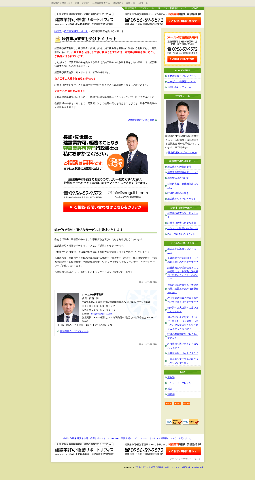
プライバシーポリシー (181, 459)
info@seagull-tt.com (101, 313)
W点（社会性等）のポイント (182, 228)
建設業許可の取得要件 (179, 166)
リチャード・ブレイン (179, 383)
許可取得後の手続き (178, 193)
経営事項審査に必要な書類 (141, 120)
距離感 (171, 394)
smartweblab (197, 467)
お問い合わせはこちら (183, 21)
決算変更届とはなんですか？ (182, 353)
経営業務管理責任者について (182, 172)
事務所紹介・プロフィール (139, 8)
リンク (197, 459)
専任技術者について (178, 178)
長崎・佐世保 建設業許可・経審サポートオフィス (84, 18)
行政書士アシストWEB (145, 467)
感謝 (169, 388)
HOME (194, 8)
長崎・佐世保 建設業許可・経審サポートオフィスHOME (91, 438)
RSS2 (178, 403)
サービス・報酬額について (172, 8)
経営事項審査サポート (76, 31)
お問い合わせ (185, 438)
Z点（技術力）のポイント (181, 234)
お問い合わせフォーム (179, 87)
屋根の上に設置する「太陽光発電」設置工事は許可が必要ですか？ (182, 288)
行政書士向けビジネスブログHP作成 (173, 467)
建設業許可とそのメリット (181, 198)
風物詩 (171, 377)
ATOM (186, 403)
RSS (168, 403)
